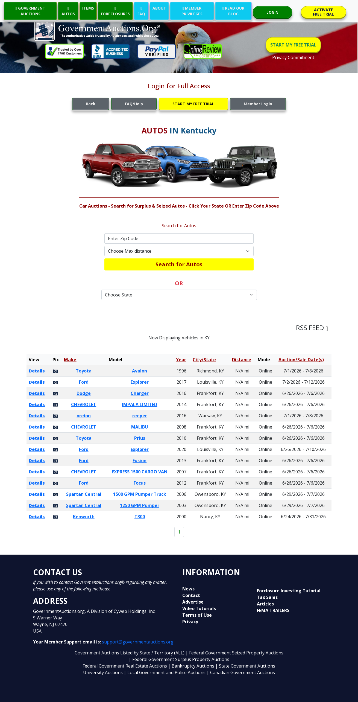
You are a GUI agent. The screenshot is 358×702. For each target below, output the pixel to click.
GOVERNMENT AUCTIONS (30, 10)
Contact (191, 595)
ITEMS (88, 8)
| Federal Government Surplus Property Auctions (179, 659)
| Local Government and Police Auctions (165, 672)
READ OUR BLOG (233, 10)
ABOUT (159, 8)
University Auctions (103, 672)
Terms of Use (197, 615)
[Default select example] (179, 251)
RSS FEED (312, 327)
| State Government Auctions (245, 666)
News (188, 589)
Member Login (258, 103)
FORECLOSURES (115, 10)
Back (90, 103)
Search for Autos (179, 264)
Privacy (190, 622)
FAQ (141, 10)
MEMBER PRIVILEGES (192, 10)
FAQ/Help (134, 103)
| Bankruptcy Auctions (191, 666)
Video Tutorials (199, 608)
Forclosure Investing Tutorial (289, 591)
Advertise (193, 602)
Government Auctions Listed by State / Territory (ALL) (130, 653)
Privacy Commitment (293, 57)
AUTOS (68, 10)
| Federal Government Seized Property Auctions (234, 653)
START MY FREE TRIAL (293, 45)
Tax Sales (267, 597)
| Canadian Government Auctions (241, 672)
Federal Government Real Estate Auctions (125, 666)
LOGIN (272, 12)
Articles (265, 604)
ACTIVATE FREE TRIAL (323, 12)
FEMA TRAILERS (273, 610)
